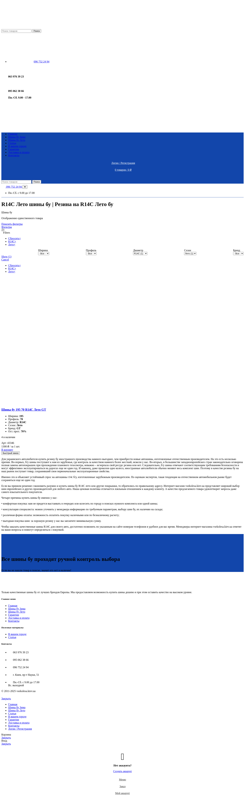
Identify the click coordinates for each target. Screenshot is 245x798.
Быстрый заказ (10, 453)
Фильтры (6, 227)
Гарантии (13, 614)
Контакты (13, 620)
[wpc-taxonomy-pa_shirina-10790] (43, 253)
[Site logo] (30, 27)
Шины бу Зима (16, 608)
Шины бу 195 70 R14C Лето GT (23, 409)
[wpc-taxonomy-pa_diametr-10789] (140, 253)
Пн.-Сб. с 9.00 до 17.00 (21, 192)
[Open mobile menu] (122, 176)
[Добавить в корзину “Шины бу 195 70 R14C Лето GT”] (7, 449)
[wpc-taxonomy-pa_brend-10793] (238, 253)
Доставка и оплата (18, 617)
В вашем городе (17, 634)
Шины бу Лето (16, 611)
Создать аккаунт (122, 771)
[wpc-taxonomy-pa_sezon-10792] (190, 253)
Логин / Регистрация (20, 728)
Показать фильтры (12, 224)
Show (6, 256)
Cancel (5, 259)
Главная (12, 605)
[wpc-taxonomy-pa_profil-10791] (91, 253)
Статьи (12, 637)
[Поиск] (16, 31)
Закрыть (6, 698)
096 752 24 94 (11, 186)
